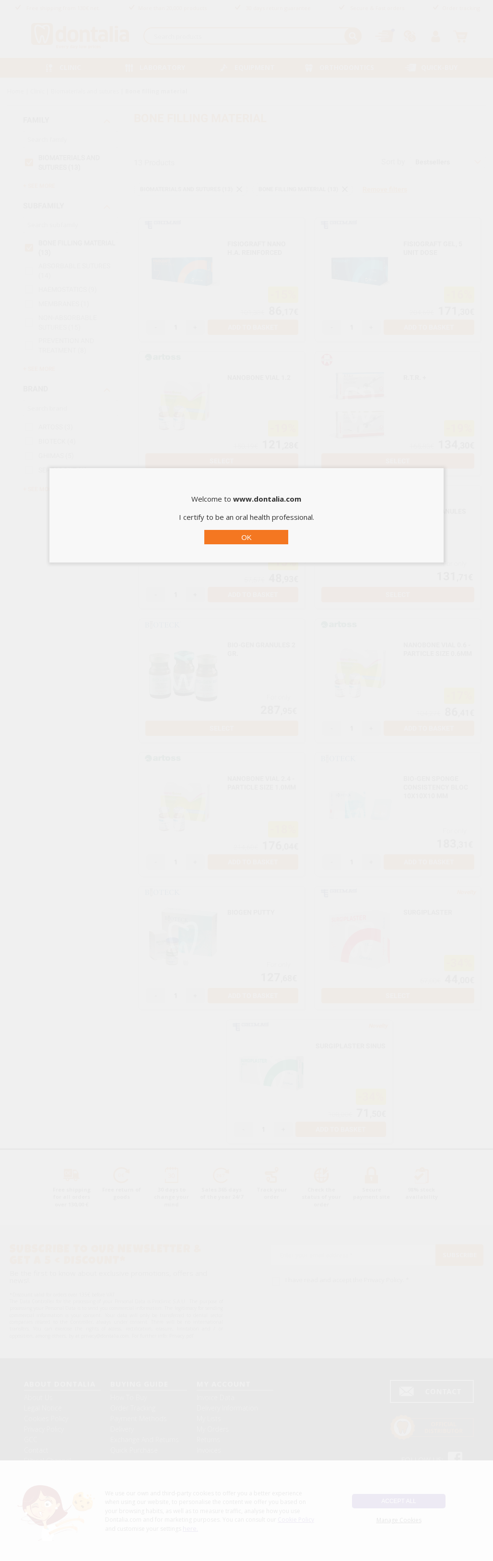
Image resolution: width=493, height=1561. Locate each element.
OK (246, 537)
